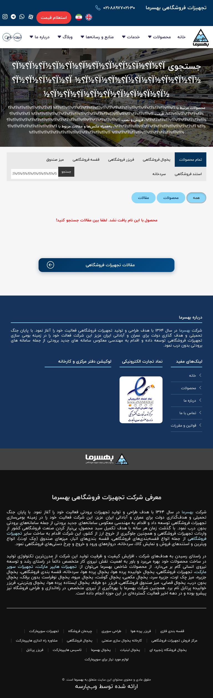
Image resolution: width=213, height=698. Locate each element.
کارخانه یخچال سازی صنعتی (122, 640)
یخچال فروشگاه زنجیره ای (168, 650)
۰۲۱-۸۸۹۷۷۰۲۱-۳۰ (119, 8)
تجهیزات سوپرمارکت (44, 631)
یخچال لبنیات (130, 650)
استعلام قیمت (54, 17)
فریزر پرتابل (34, 650)
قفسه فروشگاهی (86, 159)
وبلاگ (67, 37)
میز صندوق (55, 159)
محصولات (162, 37)
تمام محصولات (190, 159)
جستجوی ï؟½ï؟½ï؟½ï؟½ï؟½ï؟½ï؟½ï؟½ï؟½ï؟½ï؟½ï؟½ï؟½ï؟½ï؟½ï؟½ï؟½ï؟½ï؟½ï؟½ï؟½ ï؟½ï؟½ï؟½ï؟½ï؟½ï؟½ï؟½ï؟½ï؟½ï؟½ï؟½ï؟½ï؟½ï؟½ (106, 80)
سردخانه (159, 174)
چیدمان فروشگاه (80, 631)
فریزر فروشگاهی (121, 159)
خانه (182, 37)
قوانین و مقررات (183, 425)
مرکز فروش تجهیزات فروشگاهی (174, 640)
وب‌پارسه (86, 686)
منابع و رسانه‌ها (100, 37)
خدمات (133, 37)
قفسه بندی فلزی (172, 631)
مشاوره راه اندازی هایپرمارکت (36, 640)
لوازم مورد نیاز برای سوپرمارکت (106, 659)
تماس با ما (187, 413)
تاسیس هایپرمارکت (67, 650)
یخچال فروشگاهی (156, 159)
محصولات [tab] (171, 197)
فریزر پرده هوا (141, 631)
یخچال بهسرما (101, 650)
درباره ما (42, 37)
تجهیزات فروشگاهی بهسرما (176, 7)
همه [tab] (196, 197)
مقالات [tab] (143, 197)
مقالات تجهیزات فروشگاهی (91, 265)
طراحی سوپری (111, 631)
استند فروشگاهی (188, 174)
